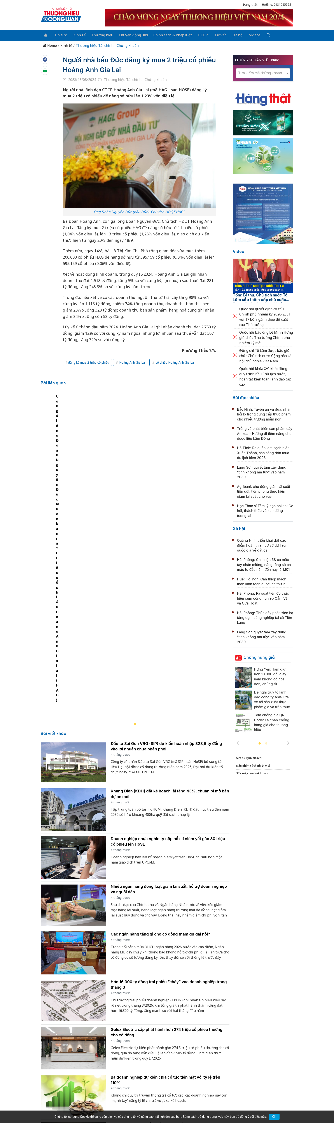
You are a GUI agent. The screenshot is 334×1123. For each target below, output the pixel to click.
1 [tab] (259, 743)
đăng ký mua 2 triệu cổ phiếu (88, 361)
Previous (237, 742)
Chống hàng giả (259, 656)
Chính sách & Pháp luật (168, 34)
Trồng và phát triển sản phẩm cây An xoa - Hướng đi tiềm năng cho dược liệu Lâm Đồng (264, 433)
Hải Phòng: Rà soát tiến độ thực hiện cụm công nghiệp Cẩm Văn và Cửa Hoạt (263, 597)
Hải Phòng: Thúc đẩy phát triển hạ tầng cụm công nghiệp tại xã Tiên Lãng (265, 617)
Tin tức (59, 34)
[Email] (60, 1078)
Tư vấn (215, 34)
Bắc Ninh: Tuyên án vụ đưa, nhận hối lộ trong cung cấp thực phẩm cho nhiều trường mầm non (264, 413)
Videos (247, 34)
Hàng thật (250, 4)
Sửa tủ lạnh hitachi (249, 757)
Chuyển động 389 (129, 34)
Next (288, 742)
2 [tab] (266, 743)
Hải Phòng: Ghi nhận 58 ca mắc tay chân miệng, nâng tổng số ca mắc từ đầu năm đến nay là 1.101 (264, 564)
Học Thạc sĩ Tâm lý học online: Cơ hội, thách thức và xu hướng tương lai (265, 510)
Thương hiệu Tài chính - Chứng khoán (107, 45)
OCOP (198, 34)
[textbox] (263, 72)
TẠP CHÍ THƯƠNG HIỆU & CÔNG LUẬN (165, 1108)
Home (50, 45)
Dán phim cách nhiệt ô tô (253, 765)
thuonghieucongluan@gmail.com (137, 1071)
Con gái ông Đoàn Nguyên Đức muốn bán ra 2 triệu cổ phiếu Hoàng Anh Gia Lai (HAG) (117, 512)
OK (274, 1116)
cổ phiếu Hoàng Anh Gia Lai (174, 361)
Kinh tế (77, 34)
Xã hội (231, 34)
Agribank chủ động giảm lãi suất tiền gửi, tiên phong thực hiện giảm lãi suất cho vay (263, 491)
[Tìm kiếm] (260, 35)
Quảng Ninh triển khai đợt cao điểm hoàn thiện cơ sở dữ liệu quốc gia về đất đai (261, 545)
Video (238, 250)
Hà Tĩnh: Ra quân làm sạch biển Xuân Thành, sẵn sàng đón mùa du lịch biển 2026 (263, 452)
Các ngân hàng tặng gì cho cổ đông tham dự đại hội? (160, 746)
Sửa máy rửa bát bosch (252, 772)
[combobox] (263, 72)
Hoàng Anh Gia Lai (131, 361)
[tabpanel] (137, 463)
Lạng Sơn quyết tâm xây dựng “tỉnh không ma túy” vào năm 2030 (261, 471)
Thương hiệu (99, 34)
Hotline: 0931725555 (276, 4)
